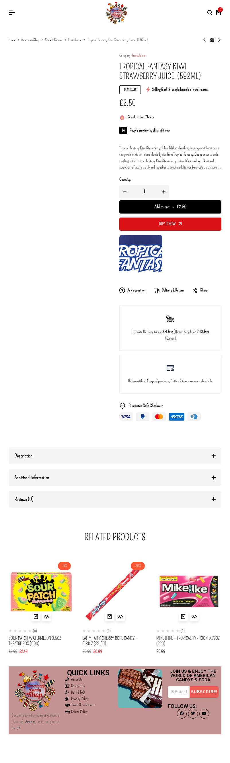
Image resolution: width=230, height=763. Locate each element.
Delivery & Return (169, 290)
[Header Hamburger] (12, 12)
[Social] (182, 714)
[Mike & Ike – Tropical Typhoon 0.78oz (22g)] (188, 591)
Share (199, 290)
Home (12, 40)
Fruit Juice (74, 40)
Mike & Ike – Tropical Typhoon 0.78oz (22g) (188, 640)
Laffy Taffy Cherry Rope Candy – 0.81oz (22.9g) (110, 640)
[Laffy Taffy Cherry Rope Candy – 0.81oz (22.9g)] (114, 591)
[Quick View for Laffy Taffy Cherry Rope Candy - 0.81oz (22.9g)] (120, 616)
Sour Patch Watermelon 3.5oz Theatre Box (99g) (35, 640)
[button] (35, 616)
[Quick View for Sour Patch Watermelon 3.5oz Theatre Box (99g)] (46, 616)
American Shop (30, 40)
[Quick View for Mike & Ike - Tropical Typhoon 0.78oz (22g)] (194, 616)
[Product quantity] (144, 191)
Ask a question (132, 290)
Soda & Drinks (54, 40)
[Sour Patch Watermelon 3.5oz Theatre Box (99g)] (41, 591)
